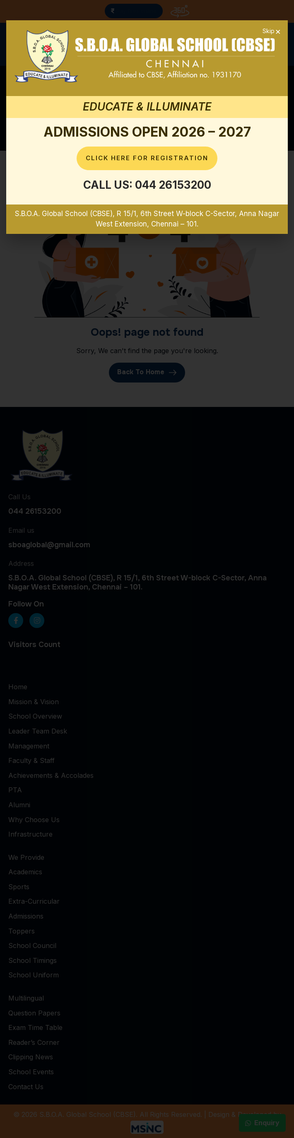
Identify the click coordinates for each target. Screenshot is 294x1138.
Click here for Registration (147, 158)
